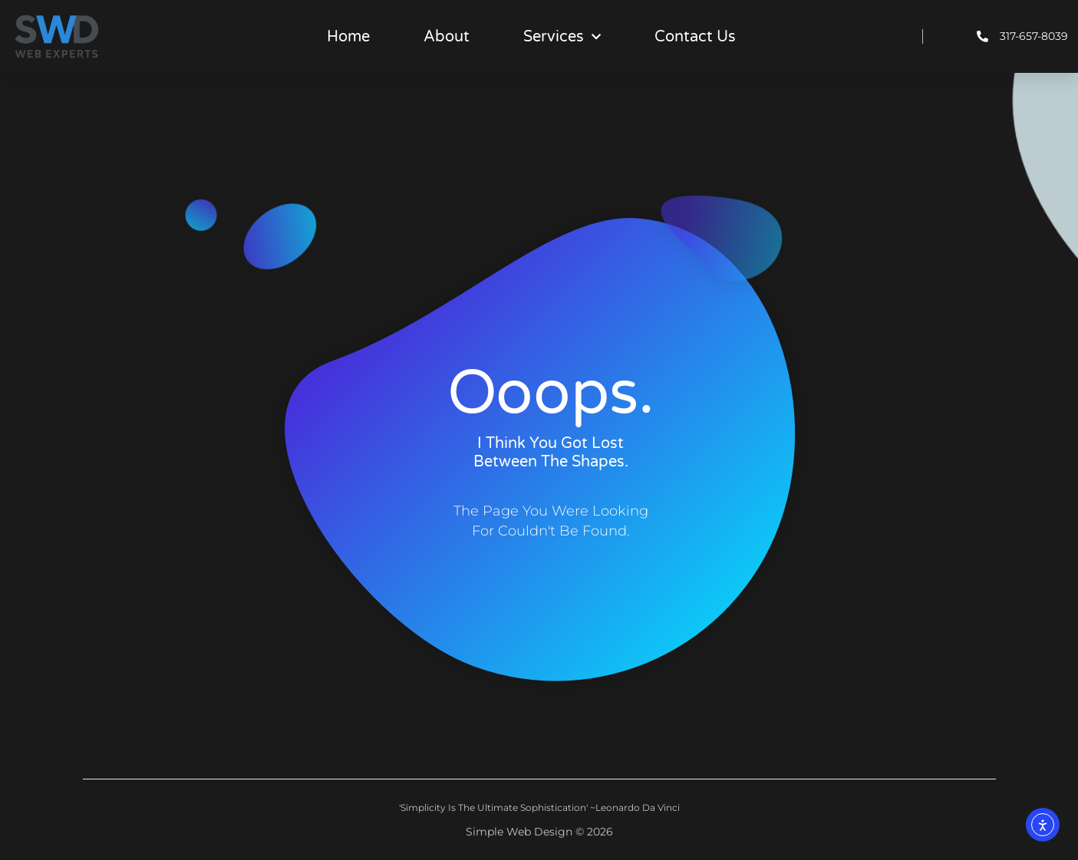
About (447, 37)
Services (562, 37)
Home (348, 37)
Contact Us (695, 37)
